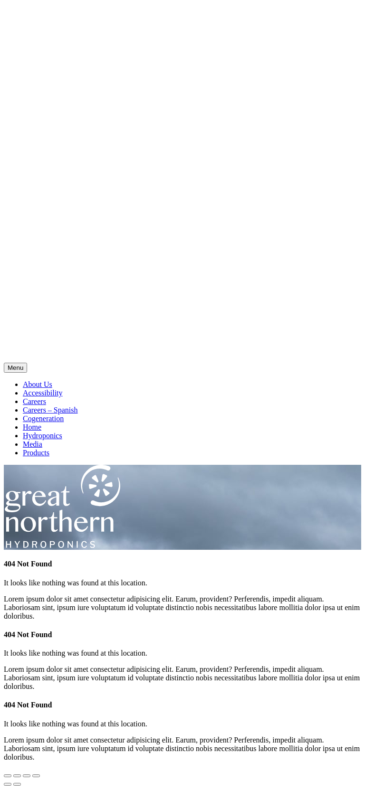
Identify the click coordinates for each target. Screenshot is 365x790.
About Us (37, 384)
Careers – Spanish (50, 410)
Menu (15, 367)
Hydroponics (42, 436)
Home (32, 427)
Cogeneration (43, 418)
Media (32, 444)
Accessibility (43, 393)
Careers (34, 401)
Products (36, 453)
